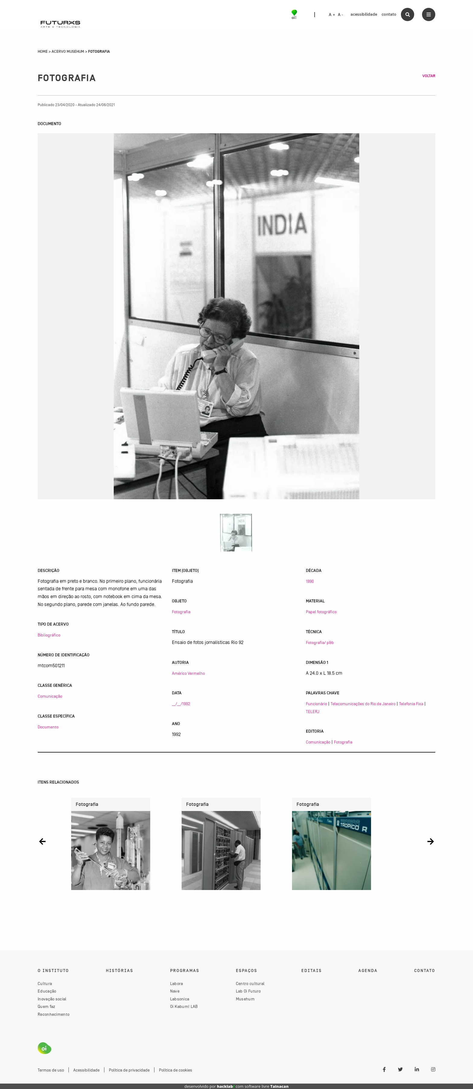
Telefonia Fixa (411, 703)
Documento (48, 726)
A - (340, 15)
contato (389, 14)
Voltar (428, 76)
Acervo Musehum (68, 51)
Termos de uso (51, 1070)
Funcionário (316, 703)
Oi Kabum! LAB (184, 1006)
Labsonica (179, 998)
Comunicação (50, 696)
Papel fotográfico (321, 611)
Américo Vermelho (188, 673)
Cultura (45, 983)
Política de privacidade (129, 1070)
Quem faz (46, 1006)
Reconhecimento (53, 1014)
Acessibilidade (86, 1070)
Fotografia (181, 611)
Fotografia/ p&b (320, 642)
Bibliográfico (49, 635)
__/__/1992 (181, 703)
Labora (176, 983)
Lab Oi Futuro (248, 991)
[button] (42, 841)
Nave (174, 991)
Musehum (245, 998)
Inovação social (52, 998)
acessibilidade (364, 14)
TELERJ (312, 711)
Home (43, 51)
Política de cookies (175, 1070)
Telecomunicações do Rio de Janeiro (363, 703)
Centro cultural (250, 983)
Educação (47, 991)
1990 (310, 581)
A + (332, 15)
